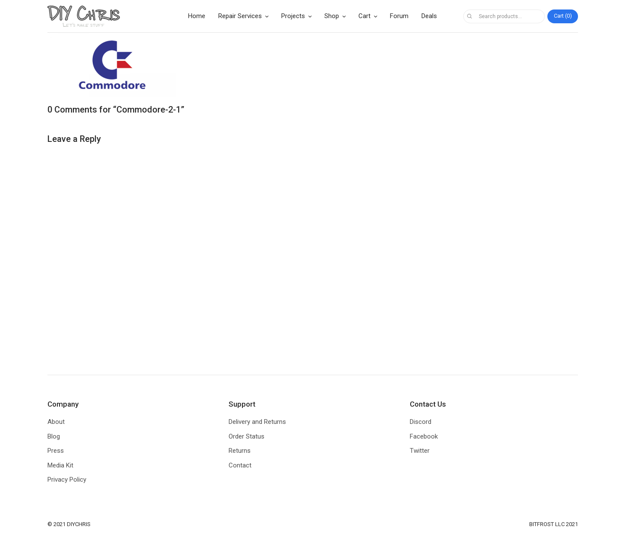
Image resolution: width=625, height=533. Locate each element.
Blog (53, 436)
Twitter (420, 451)
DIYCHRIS (79, 524)
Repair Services (240, 16)
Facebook (424, 436)
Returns (240, 451)
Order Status (246, 436)
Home (196, 16)
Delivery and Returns (257, 422)
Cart (364, 16)
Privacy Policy (66, 479)
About (56, 422)
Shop (331, 16)
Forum (399, 16)
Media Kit (60, 465)
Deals (429, 16)
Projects (293, 16)
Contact (240, 465)
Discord (420, 422)
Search (469, 16)
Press (55, 451)
